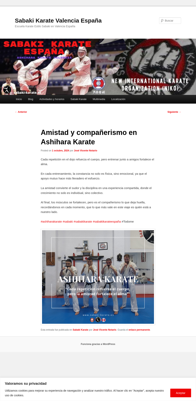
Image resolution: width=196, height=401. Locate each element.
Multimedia (99, 99)
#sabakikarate (83, 221)
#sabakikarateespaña (107, 221)
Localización (118, 99)
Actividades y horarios (51, 99)
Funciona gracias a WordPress (98, 344)
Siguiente (174, 112)
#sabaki (68, 221)
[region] (98, 389)
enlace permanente (139, 329)
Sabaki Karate (79, 99)
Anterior (21, 112)
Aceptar (180, 393)
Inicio (19, 99)
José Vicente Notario (85, 150)
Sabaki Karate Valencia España (58, 20)
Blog (30, 99)
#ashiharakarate (51, 221)
